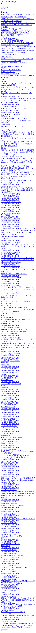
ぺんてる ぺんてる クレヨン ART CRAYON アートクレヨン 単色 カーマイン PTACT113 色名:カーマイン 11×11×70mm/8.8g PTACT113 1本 (18, 174)
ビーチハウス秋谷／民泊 (9, 389)
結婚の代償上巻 (6, 57)
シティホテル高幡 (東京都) (10, 559)
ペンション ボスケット (9, 313)
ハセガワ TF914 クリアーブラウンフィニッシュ (17, 287)
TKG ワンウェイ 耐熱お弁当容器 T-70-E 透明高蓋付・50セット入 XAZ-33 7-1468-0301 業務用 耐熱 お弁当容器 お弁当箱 (17, 152)
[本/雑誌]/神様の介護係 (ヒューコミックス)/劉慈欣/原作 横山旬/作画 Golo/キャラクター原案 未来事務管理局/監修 (17, 134)
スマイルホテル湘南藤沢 (9, 333)
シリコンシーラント (8, 613)
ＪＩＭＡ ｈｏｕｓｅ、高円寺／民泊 (14, 307)
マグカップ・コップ (8, 72)
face (2, 128)
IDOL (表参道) (5, 215)
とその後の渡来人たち (8, 55)
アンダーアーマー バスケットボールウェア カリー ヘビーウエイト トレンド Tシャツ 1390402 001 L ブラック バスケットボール (17, 260)
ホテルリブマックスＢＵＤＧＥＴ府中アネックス (18, 301)
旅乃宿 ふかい (6, 299)
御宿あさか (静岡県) (7, 445)
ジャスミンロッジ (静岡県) (10, 427)
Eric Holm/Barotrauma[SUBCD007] (12, 66)
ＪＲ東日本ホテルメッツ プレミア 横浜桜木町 (18, 309)
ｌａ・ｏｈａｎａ (7, 317)
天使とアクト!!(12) (7, 363)
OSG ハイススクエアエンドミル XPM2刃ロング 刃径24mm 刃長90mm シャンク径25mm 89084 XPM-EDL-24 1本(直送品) (18, 480)
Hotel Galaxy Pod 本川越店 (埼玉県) (12, 236)
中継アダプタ (5, 546)
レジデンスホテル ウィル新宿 (11, 606)
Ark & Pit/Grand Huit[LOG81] (10, 74)
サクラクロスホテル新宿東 (10, 311)
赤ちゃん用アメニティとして (11, 29)
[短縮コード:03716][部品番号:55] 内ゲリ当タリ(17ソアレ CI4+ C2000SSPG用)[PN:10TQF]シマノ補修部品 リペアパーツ (18, 600)
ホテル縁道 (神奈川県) (8, 407)
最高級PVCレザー (7, 380)
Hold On (3, 81)
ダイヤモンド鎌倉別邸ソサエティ (12, 267)
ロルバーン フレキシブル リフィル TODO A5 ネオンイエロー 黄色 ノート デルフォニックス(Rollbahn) (18, 89)
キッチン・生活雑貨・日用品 (11, 70)
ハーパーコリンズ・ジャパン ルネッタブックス (17, 43)
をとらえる (4, 238)
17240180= (4, 374)
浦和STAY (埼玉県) (7, 569)
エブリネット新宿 (7, 303)
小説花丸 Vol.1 (6, 365)
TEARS (3, 68)
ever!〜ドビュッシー (8, 130)
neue (2, 94)
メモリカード (5, 37)
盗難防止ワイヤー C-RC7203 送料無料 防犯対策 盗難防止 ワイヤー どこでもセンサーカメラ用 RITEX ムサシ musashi (18, 232)
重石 (2, 315)
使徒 (2, 538)
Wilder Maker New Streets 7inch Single (13, 612)
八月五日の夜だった (8, 561)
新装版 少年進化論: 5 (8, 178)
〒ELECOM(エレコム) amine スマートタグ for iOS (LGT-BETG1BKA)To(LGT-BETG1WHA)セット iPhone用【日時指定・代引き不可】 (17, 33)
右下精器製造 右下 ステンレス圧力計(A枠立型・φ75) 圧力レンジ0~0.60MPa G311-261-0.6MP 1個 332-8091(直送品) (17, 190)
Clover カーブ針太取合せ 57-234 (11, 156)
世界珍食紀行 (5, 323)
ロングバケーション (8, 429)
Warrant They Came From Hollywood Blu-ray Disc (16, 93)
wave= (3, 79)
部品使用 (4, 385)
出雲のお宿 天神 (7, 297)
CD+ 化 (3, 148)
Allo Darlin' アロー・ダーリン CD (12, 126)
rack (2, 64)
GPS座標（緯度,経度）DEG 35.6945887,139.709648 (18, 604)
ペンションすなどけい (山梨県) (11, 536)
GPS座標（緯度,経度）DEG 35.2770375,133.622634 (18, 228)
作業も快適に (5, 387)
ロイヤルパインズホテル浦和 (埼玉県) (14, 567)
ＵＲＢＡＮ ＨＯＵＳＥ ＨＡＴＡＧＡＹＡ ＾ (18, 295)
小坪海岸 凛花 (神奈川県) (9, 503)
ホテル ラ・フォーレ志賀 (10, 557)
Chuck (3, 592)
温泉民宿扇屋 (5, 435)
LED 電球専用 (5, 124)
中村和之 (4, 13)
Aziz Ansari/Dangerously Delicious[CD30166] (15, 45)
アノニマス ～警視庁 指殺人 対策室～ (13, 457)
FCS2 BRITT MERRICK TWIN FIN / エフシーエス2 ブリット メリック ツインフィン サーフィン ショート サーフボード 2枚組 (18, 100)
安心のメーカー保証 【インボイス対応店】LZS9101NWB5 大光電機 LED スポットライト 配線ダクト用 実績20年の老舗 (17, 168)
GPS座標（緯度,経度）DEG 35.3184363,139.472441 (18, 519)
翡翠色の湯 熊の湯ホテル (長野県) (12, 555)
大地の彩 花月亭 (7, 443)
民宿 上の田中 (6, 305)
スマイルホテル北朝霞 (8, 571)
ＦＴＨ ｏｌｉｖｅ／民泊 (10, 293)
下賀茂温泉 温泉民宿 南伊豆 (11, 437)
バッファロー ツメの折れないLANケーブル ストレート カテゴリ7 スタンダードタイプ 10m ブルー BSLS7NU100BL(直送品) (18, 144)
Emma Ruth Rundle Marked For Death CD (14, 63)
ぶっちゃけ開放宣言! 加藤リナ (11, 194)
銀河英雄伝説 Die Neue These (10, 96)
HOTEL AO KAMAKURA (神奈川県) (13, 505)
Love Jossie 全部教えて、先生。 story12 (14, 118)
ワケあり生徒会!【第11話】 (10, 544)
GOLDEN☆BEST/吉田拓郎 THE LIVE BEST (15, 455)
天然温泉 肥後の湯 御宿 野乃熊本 (14, 274)
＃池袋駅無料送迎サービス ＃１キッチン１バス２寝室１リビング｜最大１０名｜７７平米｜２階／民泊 (18, 246)
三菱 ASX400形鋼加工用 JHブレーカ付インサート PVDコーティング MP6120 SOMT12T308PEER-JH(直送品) (18, 25)
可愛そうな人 (5, 116)
